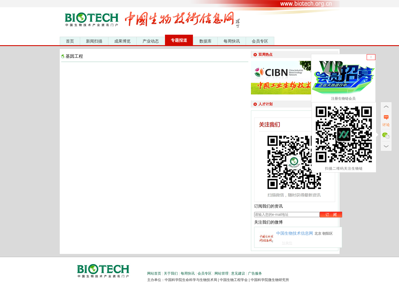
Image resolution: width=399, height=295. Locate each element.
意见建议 (238, 273)
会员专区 (260, 41)
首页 (70, 41)
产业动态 (151, 41)
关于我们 (171, 273)
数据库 (205, 41)
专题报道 (179, 40)
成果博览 (122, 41)
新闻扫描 (94, 41)
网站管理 (221, 273)
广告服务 (255, 273)
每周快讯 (232, 41)
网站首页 (154, 273)
